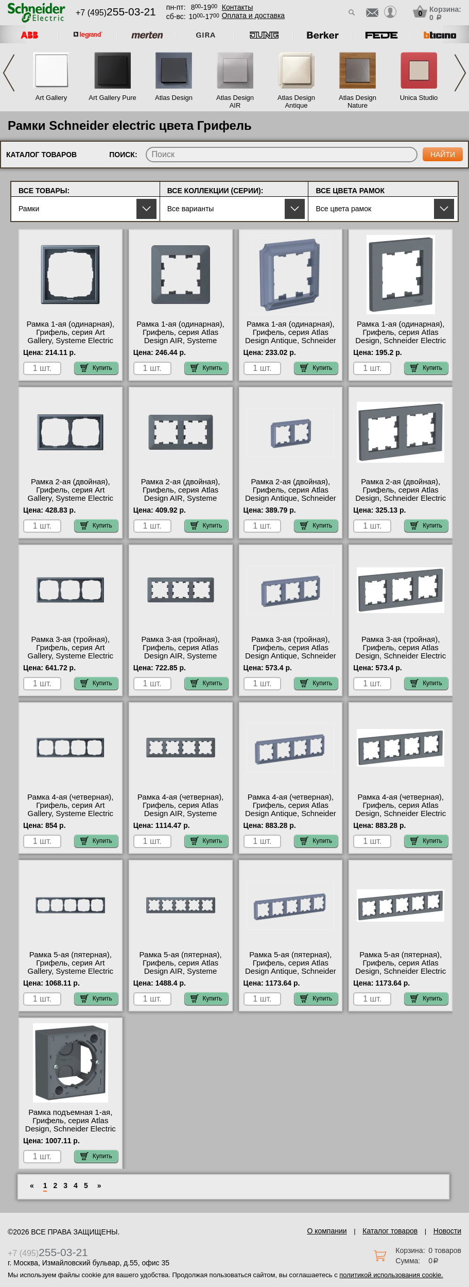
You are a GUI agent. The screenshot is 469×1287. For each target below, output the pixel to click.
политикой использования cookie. (391, 1275)
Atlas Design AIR (235, 101)
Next (460, 73)
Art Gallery (51, 97)
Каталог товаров (390, 1231)
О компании (326, 1231)
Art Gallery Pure (112, 97)
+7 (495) (116, 12)
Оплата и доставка (253, 15)
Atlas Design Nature (357, 101)
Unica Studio (419, 97)
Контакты (237, 7)
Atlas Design (174, 97)
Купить (96, 368)
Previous (9, 73)
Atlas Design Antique (296, 101)
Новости (447, 1231)
